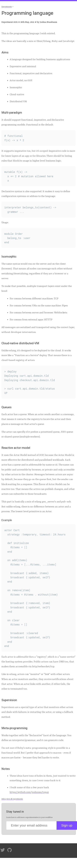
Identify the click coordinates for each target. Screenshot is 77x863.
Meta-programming (14, 728)
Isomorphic (9, 256)
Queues (6, 407)
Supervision (9, 700)
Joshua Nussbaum (48, 22)
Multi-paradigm (11, 112)
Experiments (6, 7)
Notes (5, 769)
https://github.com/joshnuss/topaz (29, 792)
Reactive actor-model (15, 448)
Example (6, 520)
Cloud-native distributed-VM (20, 343)
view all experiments (14, 799)
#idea (3, 799)
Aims (4, 52)
